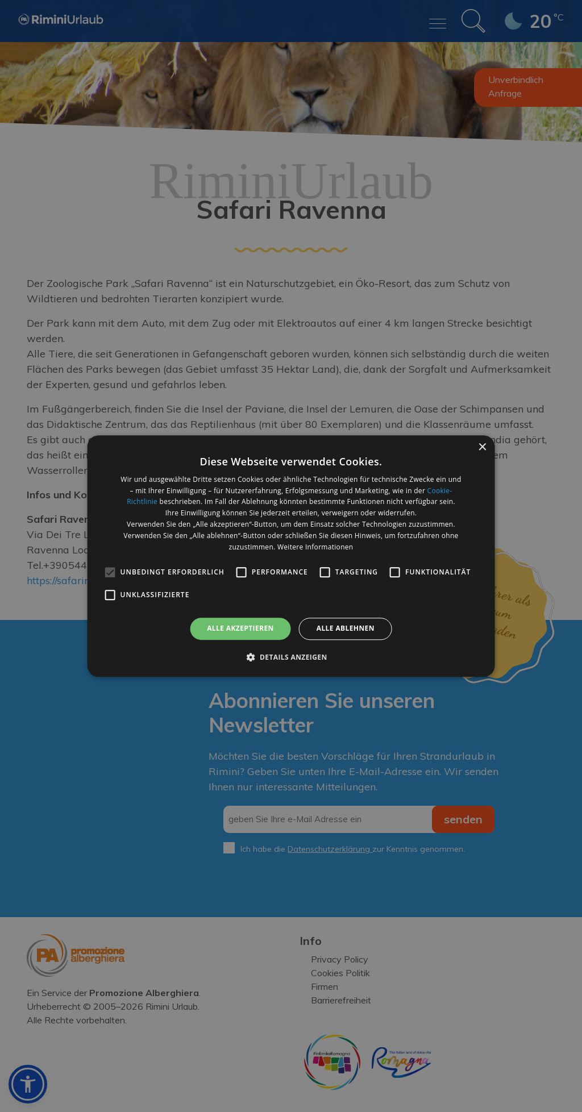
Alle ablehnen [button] (346, 629)
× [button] (481, 447)
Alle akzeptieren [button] (240, 629)
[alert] (291, 556)
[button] (291, 657)
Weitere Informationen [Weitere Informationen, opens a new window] (315, 547)
